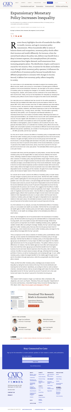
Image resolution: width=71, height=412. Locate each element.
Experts (23, 2)
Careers (31, 397)
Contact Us (11, 392)
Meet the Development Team (41, 382)
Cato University (59, 396)
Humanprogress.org (40, 409)
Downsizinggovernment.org (55, 409)
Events (29, 2)
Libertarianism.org (27, 409)
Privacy (10, 395)
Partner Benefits (42, 376)
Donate (50, 2)
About (17, 2)
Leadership (32, 377)
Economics (39, 6)
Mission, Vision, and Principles (33, 375)
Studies (57, 381)
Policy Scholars (42, 397)
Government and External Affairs (32, 384)
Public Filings (59, 379)
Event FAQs (41, 392)
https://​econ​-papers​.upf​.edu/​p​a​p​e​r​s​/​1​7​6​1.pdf (35, 285)
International (49, 6)
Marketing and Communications (33, 380)
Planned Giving (42, 379)
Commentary (59, 376)
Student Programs (58, 388)
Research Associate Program (58, 393)
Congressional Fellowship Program (33, 394)
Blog (44, 2)
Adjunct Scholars (40, 400)
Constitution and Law (27, 6)
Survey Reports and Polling (59, 384)
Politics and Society (62, 6)
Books (57, 374)
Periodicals (50, 372)
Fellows (40, 402)
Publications (37, 2)
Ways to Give (41, 374)
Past (39, 390)
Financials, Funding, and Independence (33, 388)
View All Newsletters (35, 366)
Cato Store (33, 403)
